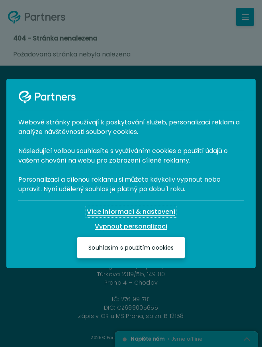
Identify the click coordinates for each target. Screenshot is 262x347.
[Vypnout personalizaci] (131, 226)
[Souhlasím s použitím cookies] (131, 247)
